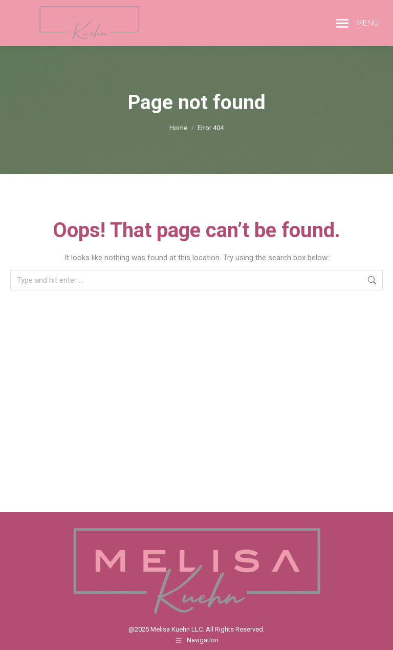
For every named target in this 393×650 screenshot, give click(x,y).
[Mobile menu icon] (357, 23)
